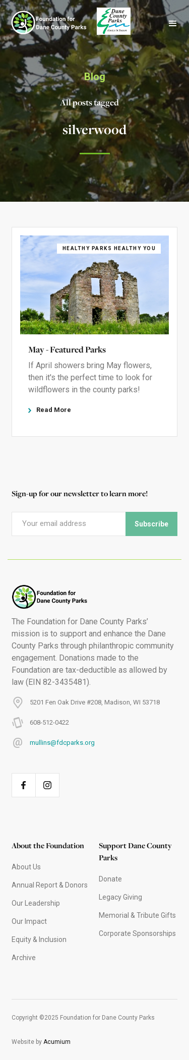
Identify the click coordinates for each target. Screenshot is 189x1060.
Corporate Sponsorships (137, 933)
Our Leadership (36, 903)
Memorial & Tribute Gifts (137, 915)
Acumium (57, 1041)
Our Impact (29, 921)
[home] (44, 24)
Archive (24, 958)
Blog (94, 77)
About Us (26, 867)
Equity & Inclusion (39, 939)
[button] (173, 24)
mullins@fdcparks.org (62, 742)
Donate (110, 879)
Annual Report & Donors (50, 885)
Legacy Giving (120, 897)
